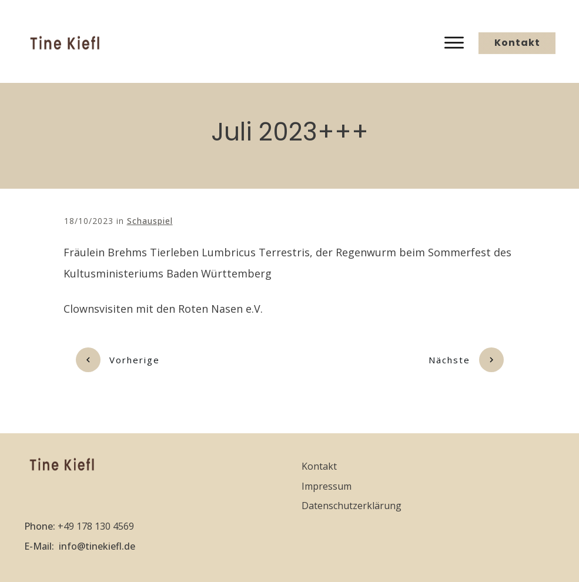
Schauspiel (150, 220)
